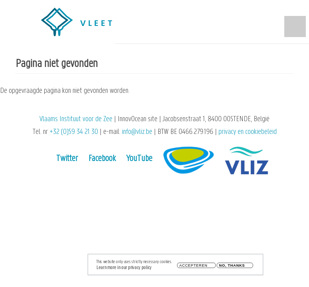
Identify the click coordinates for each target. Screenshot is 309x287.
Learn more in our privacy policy (124, 268)
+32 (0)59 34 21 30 (73, 132)
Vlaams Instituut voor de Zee (75, 119)
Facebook (102, 158)
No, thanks (232, 267)
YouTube (139, 158)
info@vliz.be (137, 132)
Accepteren (193, 267)
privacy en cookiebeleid (247, 132)
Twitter (67, 158)
